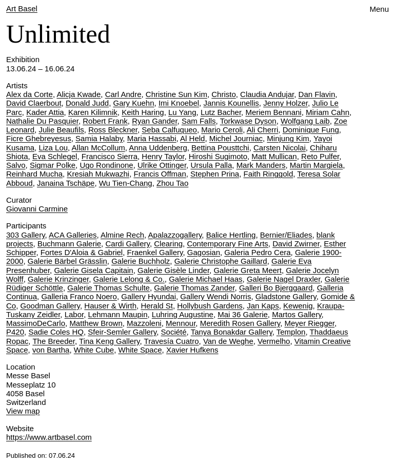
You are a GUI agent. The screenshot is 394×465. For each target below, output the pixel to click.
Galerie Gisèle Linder (173, 270)
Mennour (180, 323)
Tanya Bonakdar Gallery (231, 331)
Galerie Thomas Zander (194, 287)
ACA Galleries (72, 234)
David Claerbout (34, 103)
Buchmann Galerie (69, 243)
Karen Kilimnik (92, 112)
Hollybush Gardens (210, 305)
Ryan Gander (154, 121)
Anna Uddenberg (158, 147)
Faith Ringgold (268, 173)
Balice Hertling (231, 234)
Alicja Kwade (78, 94)
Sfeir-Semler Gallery (122, 331)
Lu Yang (182, 112)
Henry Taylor (163, 156)
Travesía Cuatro (171, 341)
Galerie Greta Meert (247, 270)
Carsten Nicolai (279, 147)
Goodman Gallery (50, 305)
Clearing (168, 243)
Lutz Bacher (221, 112)
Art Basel (21, 8)
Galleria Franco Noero (79, 296)
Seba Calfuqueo (169, 129)
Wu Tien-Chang (125, 183)
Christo (223, 94)
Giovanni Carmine (37, 208)
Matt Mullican (274, 156)
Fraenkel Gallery (155, 252)
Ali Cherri (263, 129)
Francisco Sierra (109, 156)
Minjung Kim (288, 138)
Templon (291, 331)
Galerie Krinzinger (58, 279)
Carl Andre (123, 94)
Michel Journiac (236, 138)
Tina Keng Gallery (109, 341)
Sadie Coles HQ (56, 331)
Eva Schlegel (54, 156)
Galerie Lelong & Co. (129, 279)
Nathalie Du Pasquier (42, 121)
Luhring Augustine (182, 314)
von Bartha (51, 349)
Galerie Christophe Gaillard (220, 261)
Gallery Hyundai (148, 296)
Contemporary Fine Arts (227, 243)
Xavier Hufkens (192, 349)
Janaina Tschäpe (65, 183)
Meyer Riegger (309, 323)
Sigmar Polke (52, 165)
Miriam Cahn (327, 112)
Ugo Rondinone (106, 165)
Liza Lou (53, 147)
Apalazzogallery (175, 234)
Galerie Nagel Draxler (283, 279)
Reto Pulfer (320, 156)
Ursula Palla (211, 165)
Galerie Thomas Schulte (108, 287)
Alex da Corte (29, 94)
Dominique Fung (311, 129)
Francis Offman (159, 173)
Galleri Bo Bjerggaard (275, 287)
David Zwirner (296, 243)
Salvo (16, 165)
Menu (379, 9)
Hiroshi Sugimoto (218, 156)
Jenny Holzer (285, 103)
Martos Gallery (296, 314)
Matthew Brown (95, 323)
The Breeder (53, 341)
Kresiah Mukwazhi (98, 173)
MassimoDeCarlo (35, 323)
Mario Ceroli (222, 129)
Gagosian (203, 252)
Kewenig (298, 305)
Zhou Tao (172, 183)
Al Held (192, 138)
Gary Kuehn (133, 103)
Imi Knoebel (179, 103)
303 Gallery (25, 234)
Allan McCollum (98, 147)
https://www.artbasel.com (49, 437)
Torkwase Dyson (248, 121)
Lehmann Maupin (118, 314)
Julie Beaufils (61, 129)
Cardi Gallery (127, 243)
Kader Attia (45, 112)
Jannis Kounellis (231, 103)
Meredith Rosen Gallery (240, 323)
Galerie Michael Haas (205, 279)
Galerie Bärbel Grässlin (67, 261)
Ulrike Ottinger (161, 165)
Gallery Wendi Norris (215, 296)
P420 (15, 331)
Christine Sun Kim (176, 94)
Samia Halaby (99, 138)
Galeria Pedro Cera (257, 252)
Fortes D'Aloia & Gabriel (82, 252)
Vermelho (274, 341)
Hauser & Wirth (110, 305)
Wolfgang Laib (305, 121)
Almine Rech (122, 234)
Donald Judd (87, 103)
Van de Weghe (228, 341)
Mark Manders (261, 165)
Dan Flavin (317, 94)
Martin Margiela (316, 165)
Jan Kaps (263, 305)
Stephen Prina (214, 173)
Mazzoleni (144, 323)
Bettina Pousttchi (220, 147)
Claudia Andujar (267, 94)
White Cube (94, 349)
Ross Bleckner (112, 129)
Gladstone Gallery (286, 296)
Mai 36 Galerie (243, 314)
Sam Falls (199, 121)
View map (23, 410)
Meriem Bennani (273, 112)
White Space (140, 349)
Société (174, 331)
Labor (74, 314)
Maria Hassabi (151, 138)
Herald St (157, 305)
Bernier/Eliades (286, 234)
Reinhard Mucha (34, 173)
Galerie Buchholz (140, 261)
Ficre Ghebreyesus (38, 138)
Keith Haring (143, 112)
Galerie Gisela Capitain (93, 270)
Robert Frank (105, 121)
